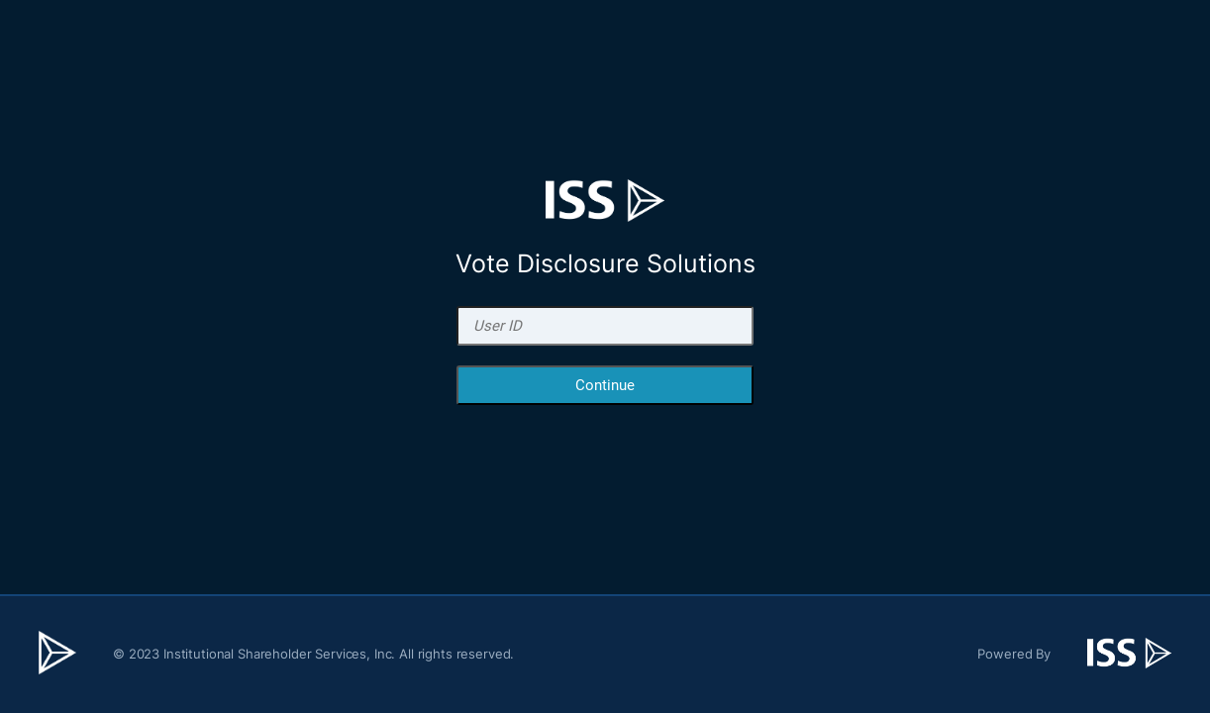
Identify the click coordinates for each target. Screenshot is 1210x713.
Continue (605, 385)
